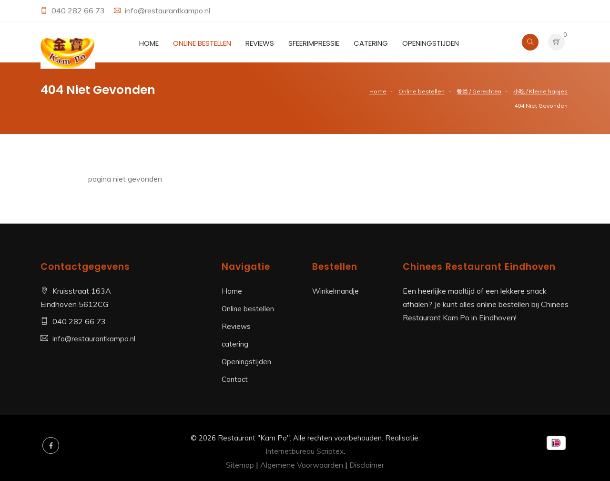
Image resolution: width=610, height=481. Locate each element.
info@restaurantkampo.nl (167, 10)
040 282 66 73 (79, 10)
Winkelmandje (335, 291)
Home (149, 43)
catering (371, 43)
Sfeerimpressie (313, 43)
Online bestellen (202, 43)
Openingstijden (430, 43)
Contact (235, 379)
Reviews (259, 43)
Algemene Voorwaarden (301, 465)
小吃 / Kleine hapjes (540, 91)
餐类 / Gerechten (479, 91)
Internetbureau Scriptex (304, 451)
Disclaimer (366, 465)
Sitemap (240, 465)
